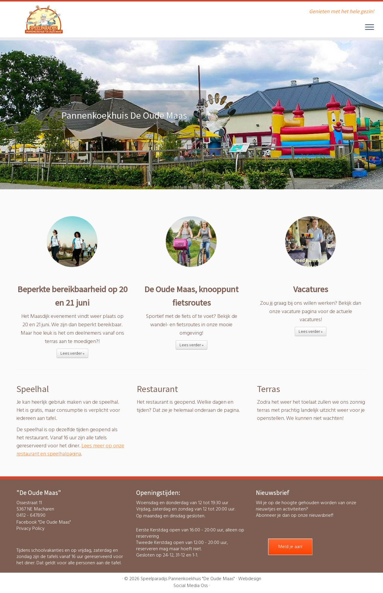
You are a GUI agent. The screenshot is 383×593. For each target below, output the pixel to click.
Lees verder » (72, 353)
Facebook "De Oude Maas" (43, 522)
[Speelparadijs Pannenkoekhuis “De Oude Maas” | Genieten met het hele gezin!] (44, 19)
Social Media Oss (191, 586)
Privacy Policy (30, 528)
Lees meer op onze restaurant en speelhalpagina (70, 449)
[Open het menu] (369, 27)
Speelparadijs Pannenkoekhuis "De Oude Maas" (188, 579)
